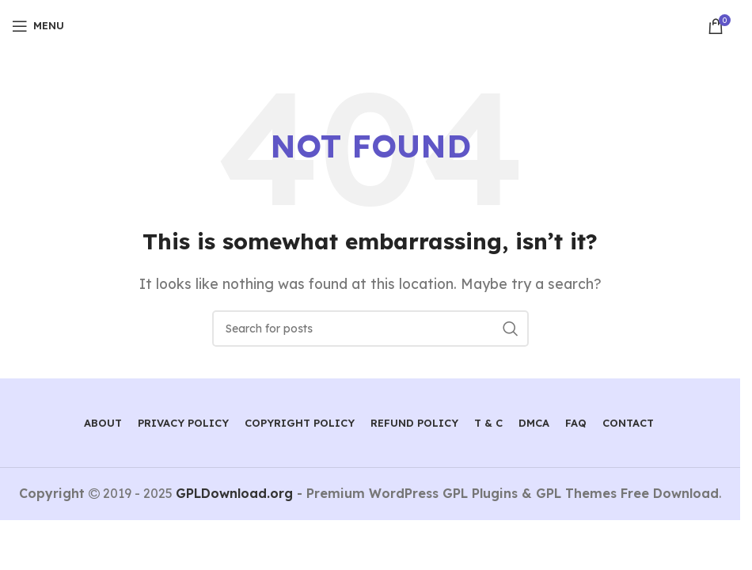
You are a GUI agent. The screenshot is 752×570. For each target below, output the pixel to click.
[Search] (370, 328)
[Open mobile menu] (38, 26)
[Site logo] (370, 24)
